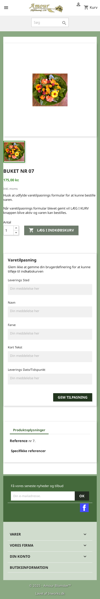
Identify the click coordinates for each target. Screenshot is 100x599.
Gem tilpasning (73, 397)
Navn (11, 302)
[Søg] (50, 22)
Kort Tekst (15, 347)
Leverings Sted (18, 280)
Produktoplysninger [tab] (29, 430)
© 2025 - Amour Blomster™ (50, 585)
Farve (12, 325)
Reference (19, 441)
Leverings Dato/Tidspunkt (26, 370)
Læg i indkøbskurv (51, 230)
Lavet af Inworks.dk (50, 593)
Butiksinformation (29, 567)
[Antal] (8, 230)
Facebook (84, 507)
